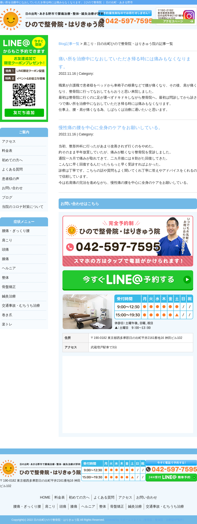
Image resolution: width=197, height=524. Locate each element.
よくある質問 (12, 169)
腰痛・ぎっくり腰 (16, 231)
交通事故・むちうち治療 (21, 305)
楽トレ (7, 324)
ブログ (7, 197)
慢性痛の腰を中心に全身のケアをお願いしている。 (111, 127)
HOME (45, 497)
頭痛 (5, 249)
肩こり (7, 240)
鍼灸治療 (9, 296)
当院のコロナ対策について (22, 207)
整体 (5, 278)
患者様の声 (10, 179)
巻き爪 (7, 315)
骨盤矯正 (9, 287)
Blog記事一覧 (69, 44)
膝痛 (5, 259)
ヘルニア (9, 268)
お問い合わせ (12, 188)
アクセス (9, 141)
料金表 (7, 151)
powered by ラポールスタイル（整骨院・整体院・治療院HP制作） (145, 519)
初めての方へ (12, 160)
